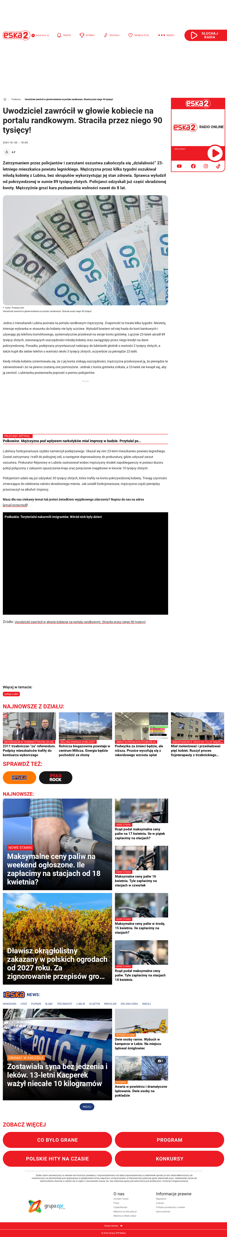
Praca (116, 1203)
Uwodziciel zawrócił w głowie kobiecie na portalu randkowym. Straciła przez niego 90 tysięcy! (80, 622)
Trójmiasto (64, 1003)
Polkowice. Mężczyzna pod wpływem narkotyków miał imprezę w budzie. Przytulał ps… (72, 441)
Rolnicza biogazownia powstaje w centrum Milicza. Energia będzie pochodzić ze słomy (85, 748)
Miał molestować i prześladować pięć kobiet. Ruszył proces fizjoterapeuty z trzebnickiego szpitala (197, 748)
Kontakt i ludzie (121, 1199)
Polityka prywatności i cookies (170, 1207)
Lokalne (21, 995)
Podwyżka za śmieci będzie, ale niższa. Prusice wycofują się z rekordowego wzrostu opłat (141, 748)
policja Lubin (11, 694)
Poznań (36, 1003)
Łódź (24, 1003)
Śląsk (49, 1003)
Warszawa (9, 1003)
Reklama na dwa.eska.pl (125, 1211)
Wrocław (110, 1003)
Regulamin (161, 1199)
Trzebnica (16, 99)
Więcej (146, 1003)
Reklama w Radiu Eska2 (125, 1216)
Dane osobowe (163, 1211)
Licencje (160, 1203)
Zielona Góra (129, 1003)
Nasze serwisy (113, 1225)
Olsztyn (94, 1003)
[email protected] (15, 505)
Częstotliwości (120, 1207)
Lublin (80, 1003)
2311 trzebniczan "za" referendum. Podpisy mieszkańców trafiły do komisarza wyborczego (29, 748)
